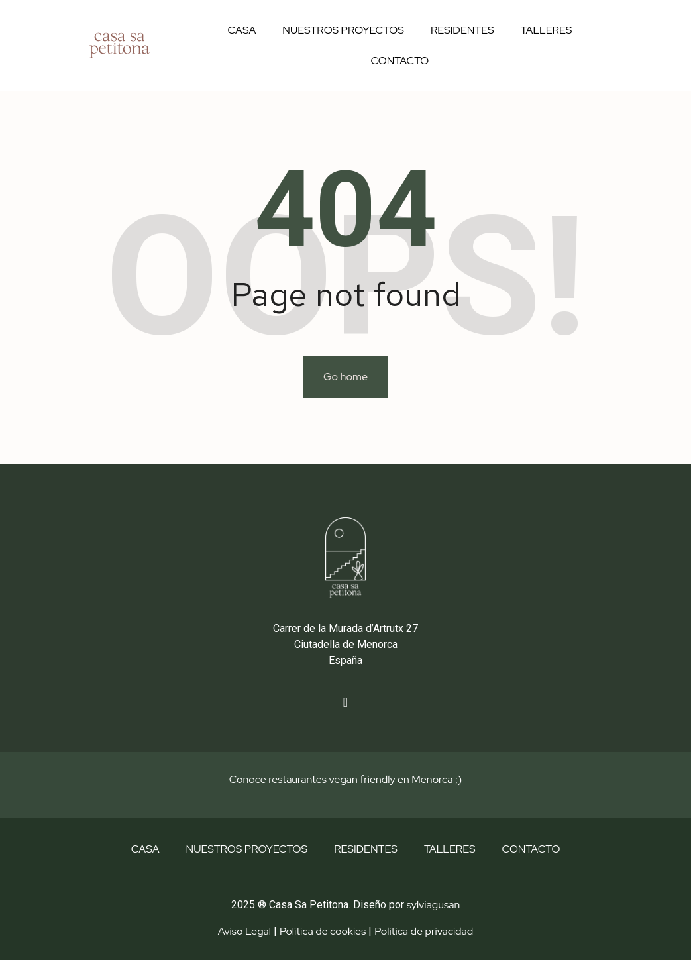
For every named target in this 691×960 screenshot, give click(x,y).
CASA (241, 30)
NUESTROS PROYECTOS (343, 30)
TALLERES (546, 30)
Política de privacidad (423, 931)
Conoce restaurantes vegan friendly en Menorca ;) (345, 779)
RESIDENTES (462, 30)
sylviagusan (433, 905)
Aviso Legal (244, 931)
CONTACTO (400, 61)
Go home (345, 377)
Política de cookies (323, 931)
